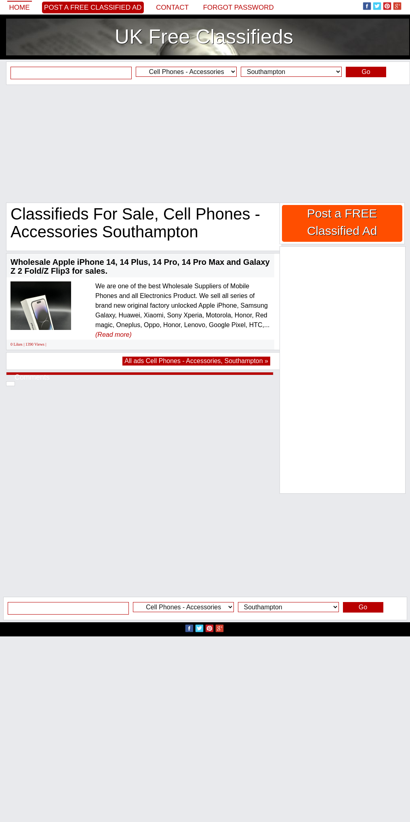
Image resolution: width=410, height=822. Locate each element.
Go (366, 71)
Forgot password (238, 7)
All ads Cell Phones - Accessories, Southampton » (196, 360)
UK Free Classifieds (204, 36)
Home (19, 7)
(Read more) (113, 334)
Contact (172, 7)
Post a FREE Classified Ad (93, 7)
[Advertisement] (205, 143)
